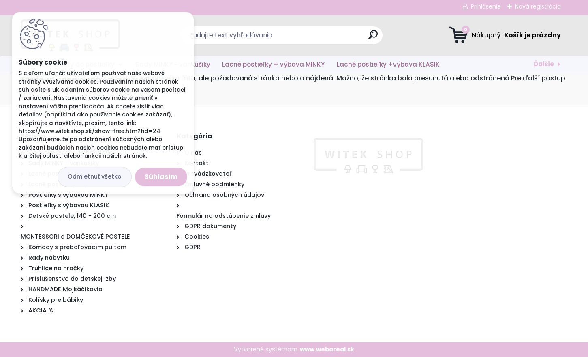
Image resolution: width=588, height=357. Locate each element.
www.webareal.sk (327, 349)
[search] (373, 38)
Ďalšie (544, 64)
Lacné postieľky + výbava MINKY (273, 64)
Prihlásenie (486, 6)
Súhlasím (161, 176)
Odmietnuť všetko (95, 176)
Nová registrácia (538, 6)
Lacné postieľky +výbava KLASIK (388, 64)
